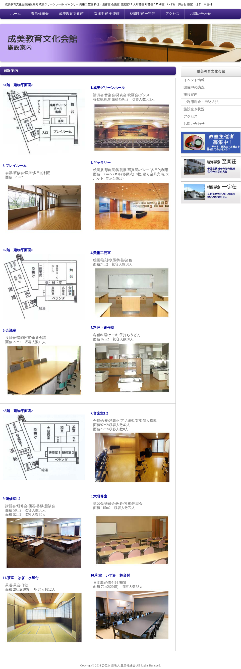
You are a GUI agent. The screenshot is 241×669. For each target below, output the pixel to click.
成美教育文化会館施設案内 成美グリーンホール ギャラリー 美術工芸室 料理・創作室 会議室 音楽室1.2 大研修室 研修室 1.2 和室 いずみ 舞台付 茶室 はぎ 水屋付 (108, 4)
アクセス (172, 14)
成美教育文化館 (71, 14)
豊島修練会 (40, 14)
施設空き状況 (194, 109)
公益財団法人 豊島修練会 (119, 665)
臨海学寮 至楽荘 (106, 14)
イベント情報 (194, 80)
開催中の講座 (194, 87)
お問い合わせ (200, 14)
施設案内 (191, 94)
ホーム (15, 14)
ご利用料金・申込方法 (201, 102)
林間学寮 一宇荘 (142, 14)
